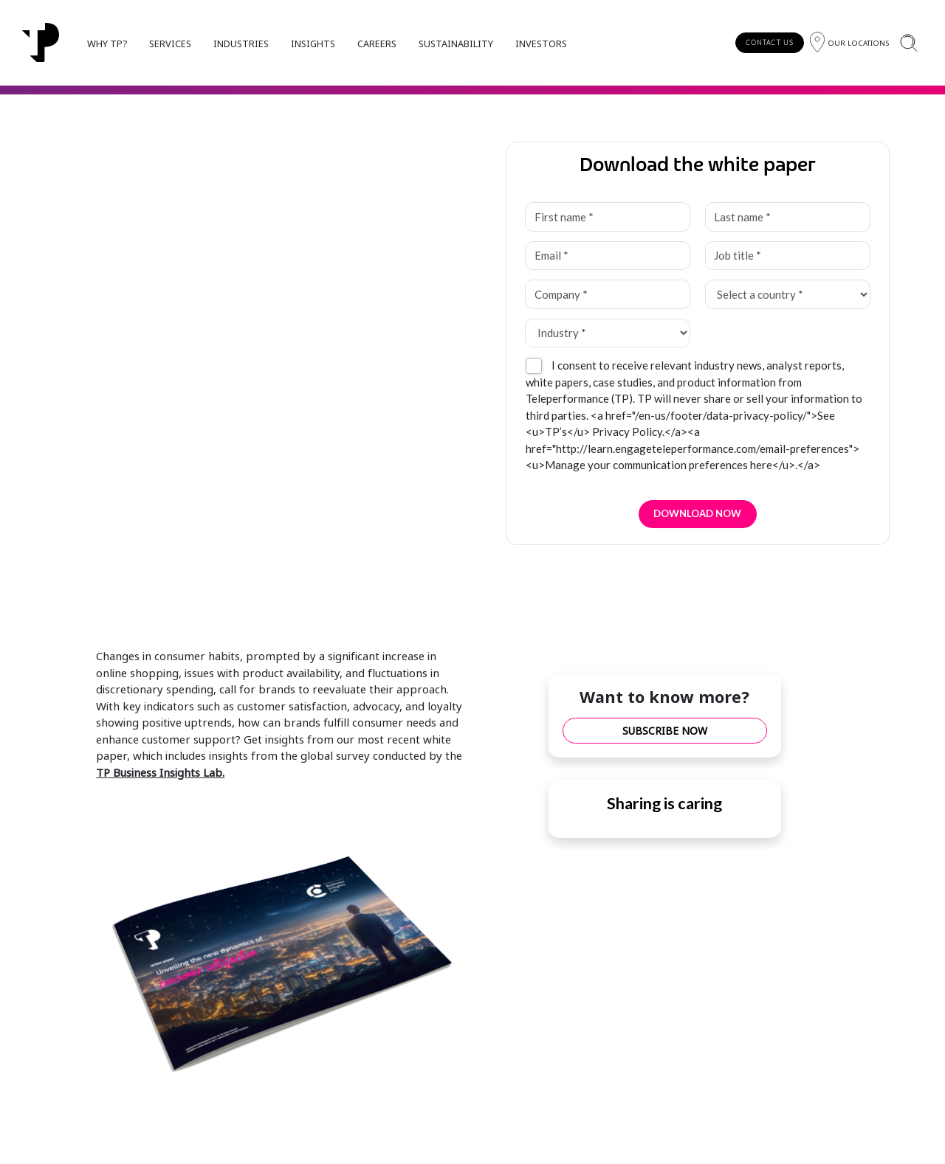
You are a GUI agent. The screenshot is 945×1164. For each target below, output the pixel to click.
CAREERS (376, 43)
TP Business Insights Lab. (160, 772)
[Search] (908, 42)
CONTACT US (770, 42)
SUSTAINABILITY (456, 43)
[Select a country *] (787, 294)
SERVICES (170, 43)
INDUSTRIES (241, 43)
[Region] (849, 42)
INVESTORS (541, 43)
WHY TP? (107, 43)
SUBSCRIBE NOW (664, 731)
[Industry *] (607, 333)
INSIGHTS (313, 43)
